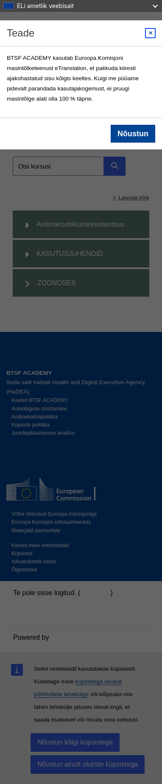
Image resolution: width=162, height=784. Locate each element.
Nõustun (132, 133)
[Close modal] (150, 33)
